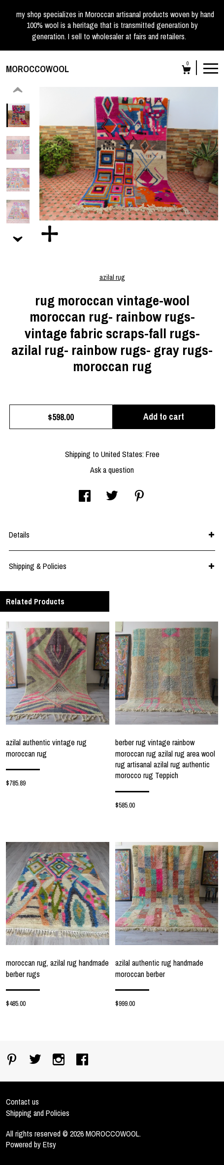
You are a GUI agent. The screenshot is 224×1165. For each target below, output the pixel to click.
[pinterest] (13, 1060)
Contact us (22, 1101)
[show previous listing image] (17, 90)
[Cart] (186, 71)
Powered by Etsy (31, 1144)
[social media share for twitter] (112, 496)
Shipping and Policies (37, 1113)
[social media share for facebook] (85, 496)
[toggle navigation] (210, 67)
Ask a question (112, 469)
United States (121, 454)
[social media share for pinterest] (139, 496)
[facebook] (82, 1060)
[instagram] (59, 1060)
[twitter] (36, 1060)
